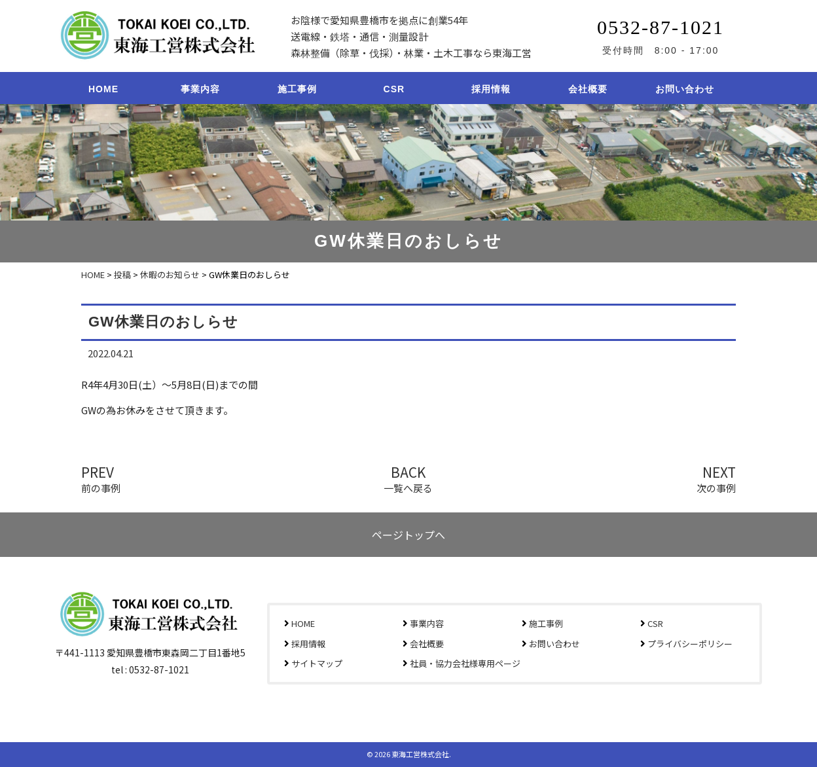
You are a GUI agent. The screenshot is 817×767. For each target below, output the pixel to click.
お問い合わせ (684, 89)
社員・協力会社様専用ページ (465, 663)
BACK (408, 477)
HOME (103, 89)
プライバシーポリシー (690, 643)
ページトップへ (408, 535)
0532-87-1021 (660, 27)
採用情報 (491, 89)
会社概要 (588, 89)
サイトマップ (316, 663)
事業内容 (200, 89)
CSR (394, 89)
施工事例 (297, 89)
